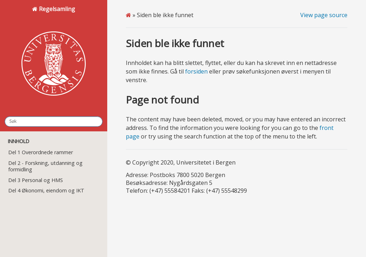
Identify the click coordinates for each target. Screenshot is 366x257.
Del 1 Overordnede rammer (40, 152)
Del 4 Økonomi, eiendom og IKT (46, 190)
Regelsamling (53, 57)
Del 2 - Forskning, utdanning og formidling (45, 166)
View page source (323, 15)
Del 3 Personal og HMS (35, 180)
